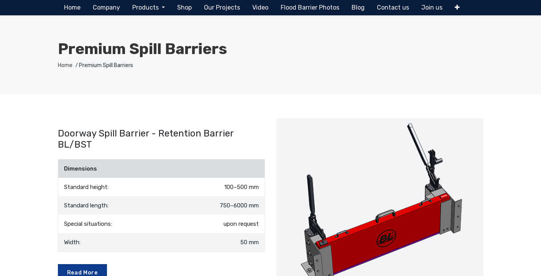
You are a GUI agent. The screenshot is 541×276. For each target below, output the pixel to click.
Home (65, 65)
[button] (457, 7)
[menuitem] (72, 7)
